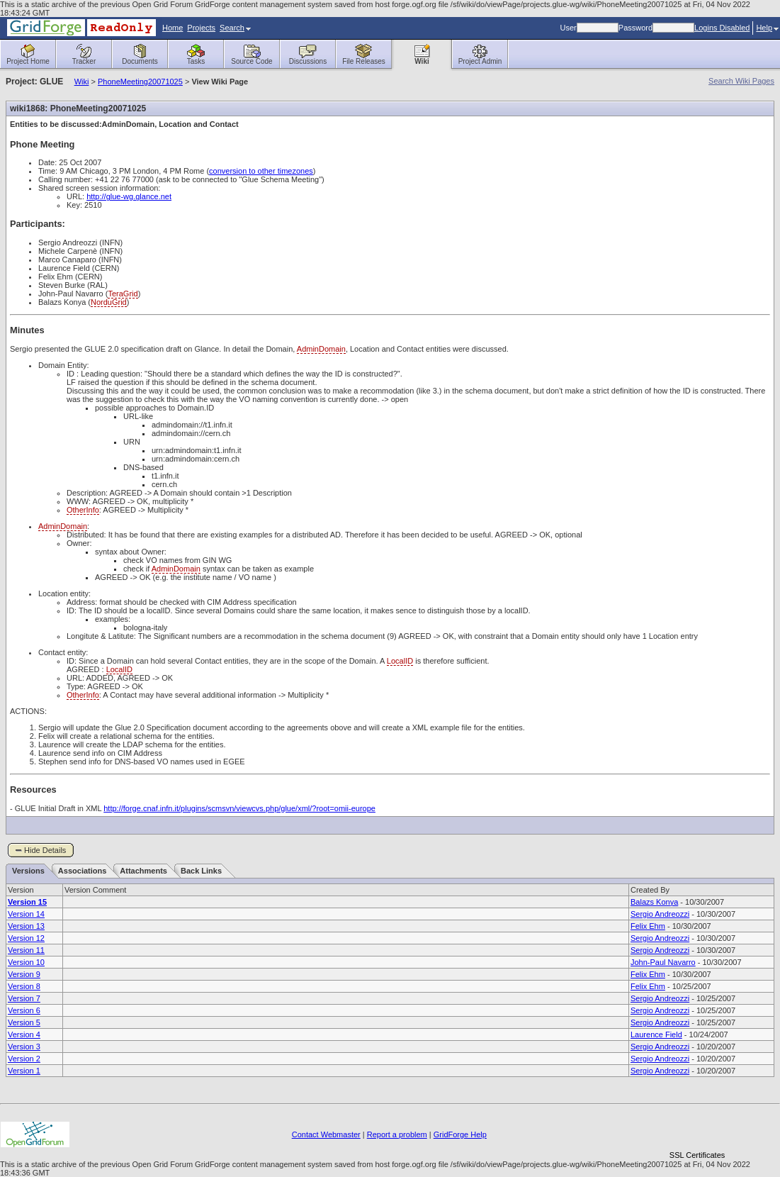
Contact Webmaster (326, 1134)
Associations (82, 870)
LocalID (400, 661)
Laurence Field (656, 1034)
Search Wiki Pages (741, 81)
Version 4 (24, 1034)
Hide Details (45, 850)
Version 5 (24, 1022)
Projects (201, 27)
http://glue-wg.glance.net (128, 196)
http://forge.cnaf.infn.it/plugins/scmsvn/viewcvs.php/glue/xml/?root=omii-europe (239, 808)
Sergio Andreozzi (660, 914)
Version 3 (24, 1046)
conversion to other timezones (261, 171)
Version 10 (26, 962)
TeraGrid (122, 293)
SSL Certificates (697, 1155)
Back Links (201, 870)
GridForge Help (460, 1134)
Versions (28, 870)
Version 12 (26, 938)
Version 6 (24, 1010)
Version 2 (24, 1058)
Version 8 (24, 986)
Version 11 (26, 950)
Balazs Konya (654, 902)
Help (767, 27)
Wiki (81, 81)
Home (172, 27)
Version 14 (26, 914)
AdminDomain (321, 349)
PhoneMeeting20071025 (140, 81)
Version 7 (24, 998)
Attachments (143, 870)
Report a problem (397, 1134)
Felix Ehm (648, 926)
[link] (697, 1130)
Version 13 (26, 926)
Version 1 (24, 1070)
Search (235, 27)
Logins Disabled (722, 27)
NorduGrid (109, 302)
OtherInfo (83, 510)
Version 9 (24, 974)
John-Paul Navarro (663, 962)
